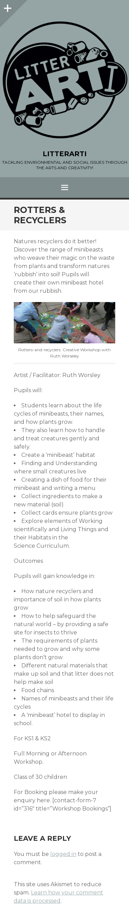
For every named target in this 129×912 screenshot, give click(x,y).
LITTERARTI (65, 154)
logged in (63, 854)
